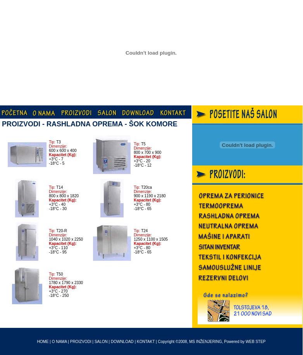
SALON (101, 341)
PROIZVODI (80, 341)
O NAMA (59, 341)
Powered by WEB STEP (244, 341)
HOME (43, 341)
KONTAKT (146, 341)
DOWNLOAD (122, 341)
